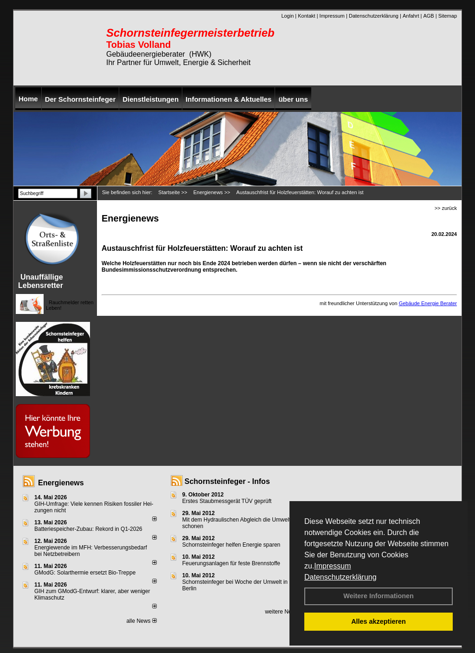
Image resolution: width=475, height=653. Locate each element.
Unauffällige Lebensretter (40, 281)
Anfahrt (411, 16)
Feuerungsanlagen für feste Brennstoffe (231, 563)
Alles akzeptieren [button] (378, 621)
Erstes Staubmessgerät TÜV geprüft (227, 501)
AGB (428, 16)
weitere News (284, 611)
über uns (293, 99)
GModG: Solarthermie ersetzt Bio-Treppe (84, 572)
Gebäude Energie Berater (428, 303)
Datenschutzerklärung (340, 577)
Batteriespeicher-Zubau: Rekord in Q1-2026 (88, 529)
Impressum (332, 566)
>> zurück (446, 208)
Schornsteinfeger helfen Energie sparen (231, 545)
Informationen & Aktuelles (228, 99)
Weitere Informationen (378, 596)
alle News (141, 621)
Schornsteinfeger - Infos (227, 481)
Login (287, 16)
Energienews (61, 483)
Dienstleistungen (150, 99)
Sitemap (447, 16)
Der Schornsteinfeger (80, 99)
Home (28, 99)
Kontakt (306, 16)
